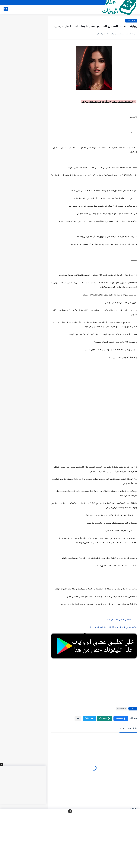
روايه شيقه (131, 21)
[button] (120, 718)
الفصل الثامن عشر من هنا (119, 620)
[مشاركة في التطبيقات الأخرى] (78, 718)
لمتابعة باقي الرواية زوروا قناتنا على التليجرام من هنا (113, 628)
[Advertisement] (94, 389)
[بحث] (6, 9)
